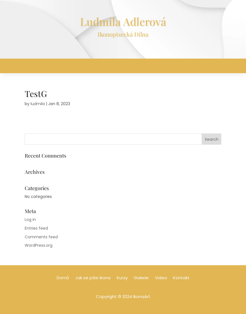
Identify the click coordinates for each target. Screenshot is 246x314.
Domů (63, 278)
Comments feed (41, 237)
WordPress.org (38, 245)
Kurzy (122, 278)
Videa (161, 278)
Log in (30, 219)
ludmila (38, 104)
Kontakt (181, 278)
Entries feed (36, 228)
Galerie (141, 278)
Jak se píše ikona (93, 278)
